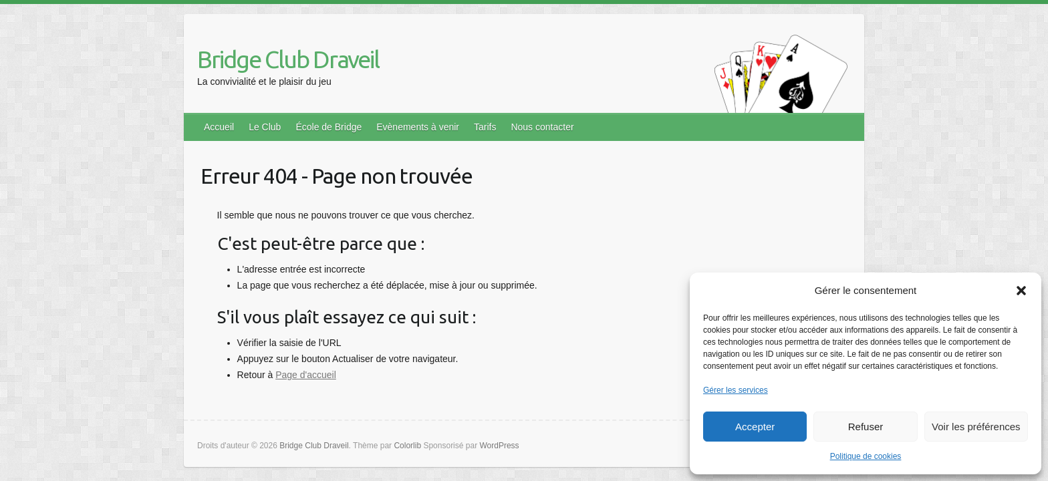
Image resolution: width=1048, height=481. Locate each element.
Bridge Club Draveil (288, 59)
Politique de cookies (866, 456)
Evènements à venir (417, 127)
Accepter (755, 426)
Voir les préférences (976, 426)
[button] (1021, 290)
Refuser (866, 426)
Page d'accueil (305, 374)
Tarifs (485, 127)
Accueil (219, 127)
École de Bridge (328, 127)
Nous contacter (542, 127)
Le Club (265, 127)
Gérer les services (735, 390)
